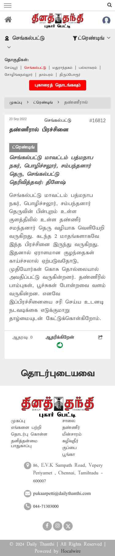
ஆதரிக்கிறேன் (59, 341)
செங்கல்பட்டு (35, 68)
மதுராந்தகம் (62, 68)
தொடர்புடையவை (57, 373)
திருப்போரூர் (69, 75)
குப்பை (69, 447)
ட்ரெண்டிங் (46, 102)
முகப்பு (19, 102)
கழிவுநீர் (70, 441)
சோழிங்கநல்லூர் (19, 75)
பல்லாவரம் (88, 68)
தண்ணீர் (71, 427)
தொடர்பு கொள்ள (29, 434)
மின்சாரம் (72, 434)
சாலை (68, 420)
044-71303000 (46, 506)
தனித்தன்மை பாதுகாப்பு (24, 443)
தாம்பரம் (46, 75)
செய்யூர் (11, 68)
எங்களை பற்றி (26, 427)
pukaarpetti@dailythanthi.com (62, 493)
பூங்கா (68, 454)
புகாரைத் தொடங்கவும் (58, 85)
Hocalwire (71, 551)
